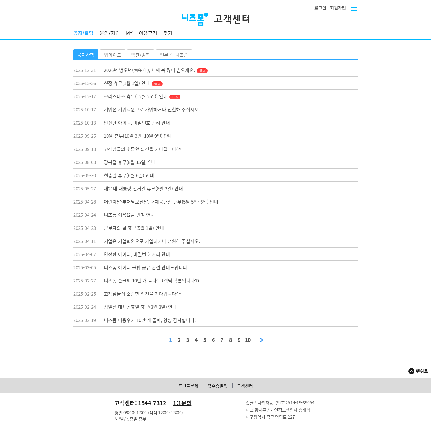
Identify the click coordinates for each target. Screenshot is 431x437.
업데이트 (112, 54)
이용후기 (148, 32)
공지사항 (85, 54)
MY (129, 32)
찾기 (167, 32)
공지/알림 (83, 32)
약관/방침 (140, 54)
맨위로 (422, 371)
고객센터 (245, 385)
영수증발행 (218, 385)
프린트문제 (188, 385)
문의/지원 (110, 32)
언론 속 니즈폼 (174, 54)
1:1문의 (182, 403)
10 (248, 340)
